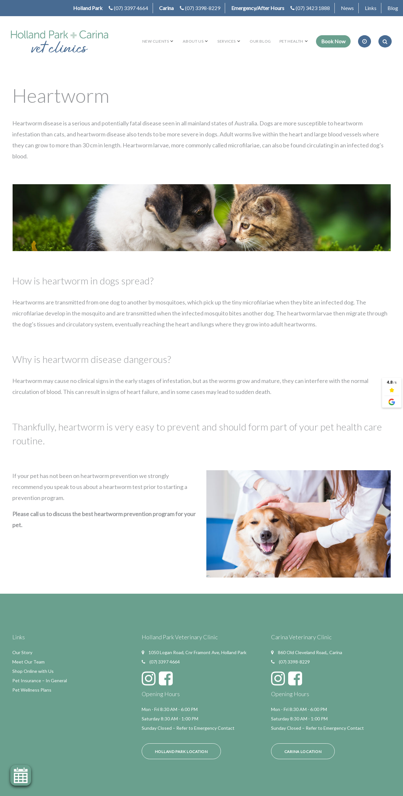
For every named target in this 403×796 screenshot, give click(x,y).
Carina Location (303, 751)
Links (370, 8)
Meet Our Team (28, 661)
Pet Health (291, 41)
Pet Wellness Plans (31, 690)
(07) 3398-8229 (202, 8)
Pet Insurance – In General (39, 680)
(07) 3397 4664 (131, 8)
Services (226, 41)
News (347, 8)
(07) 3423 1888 (313, 8)
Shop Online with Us (33, 671)
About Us (193, 41)
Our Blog (260, 41)
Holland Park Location (181, 751)
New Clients (155, 41)
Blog (392, 8)
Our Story (22, 652)
